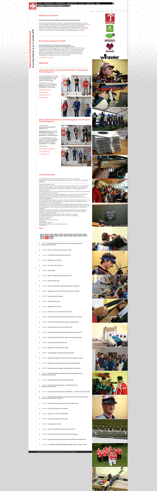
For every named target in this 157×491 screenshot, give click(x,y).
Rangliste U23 (51, 149)
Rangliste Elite (43, 149)
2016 (70, 235)
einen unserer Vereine (82, 29)
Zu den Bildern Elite (44, 151)
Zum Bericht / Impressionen (46, 57)
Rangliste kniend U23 (44, 95)
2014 (61, 235)
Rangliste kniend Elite (45, 89)
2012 (51, 235)
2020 (42, 238)
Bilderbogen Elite (43, 92)
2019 (84, 235)
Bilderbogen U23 (43, 97)
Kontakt (91, 11)
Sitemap (98, 11)
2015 (65, 235)
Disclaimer (105, 11)
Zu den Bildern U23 (44, 154)
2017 (75, 235)
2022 (51, 238)
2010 (42, 235)
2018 (80, 235)
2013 (56, 235)
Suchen (112, 11)
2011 (46, 235)
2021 (46, 238)
